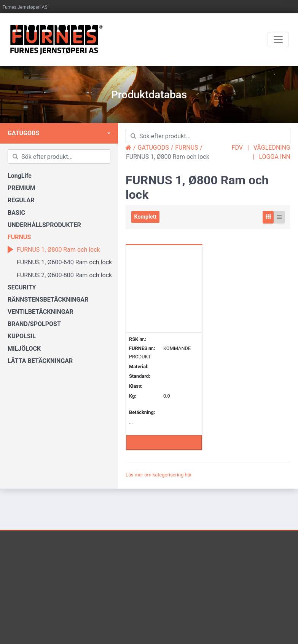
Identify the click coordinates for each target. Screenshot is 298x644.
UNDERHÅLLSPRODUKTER (44, 225)
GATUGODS (23, 133)
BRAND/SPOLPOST (34, 324)
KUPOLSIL (22, 336)
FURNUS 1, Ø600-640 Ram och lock (60, 262)
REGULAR (21, 200)
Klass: (135, 386)
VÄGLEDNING (271, 147)
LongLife (20, 175)
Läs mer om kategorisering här (159, 475)
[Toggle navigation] (278, 39)
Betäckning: (142, 412)
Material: (138, 366)
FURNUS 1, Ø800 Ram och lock (54, 249)
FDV (237, 147)
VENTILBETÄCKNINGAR (40, 311)
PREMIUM (21, 188)
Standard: (139, 376)
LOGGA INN (274, 156)
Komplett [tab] (145, 217)
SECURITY (22, 287)
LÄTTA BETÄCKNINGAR (40, 360)
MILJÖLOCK (24, 348)
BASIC (16, 212)
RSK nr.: (138, 339)
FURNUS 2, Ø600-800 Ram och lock (60, 275)
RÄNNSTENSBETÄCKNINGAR (48, 299)
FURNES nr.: (142, 348)
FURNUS (19, 237)
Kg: (132, 396)
